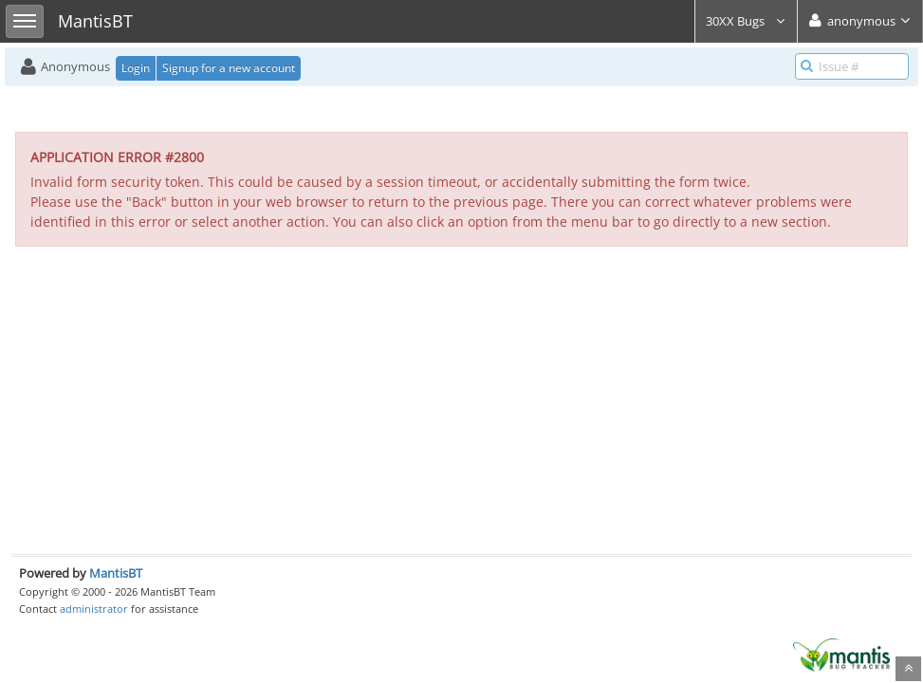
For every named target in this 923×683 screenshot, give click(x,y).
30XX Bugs (746, 20)
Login (135, 68)
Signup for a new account (228, 68)
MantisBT (115, 572)
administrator (94, 608)
